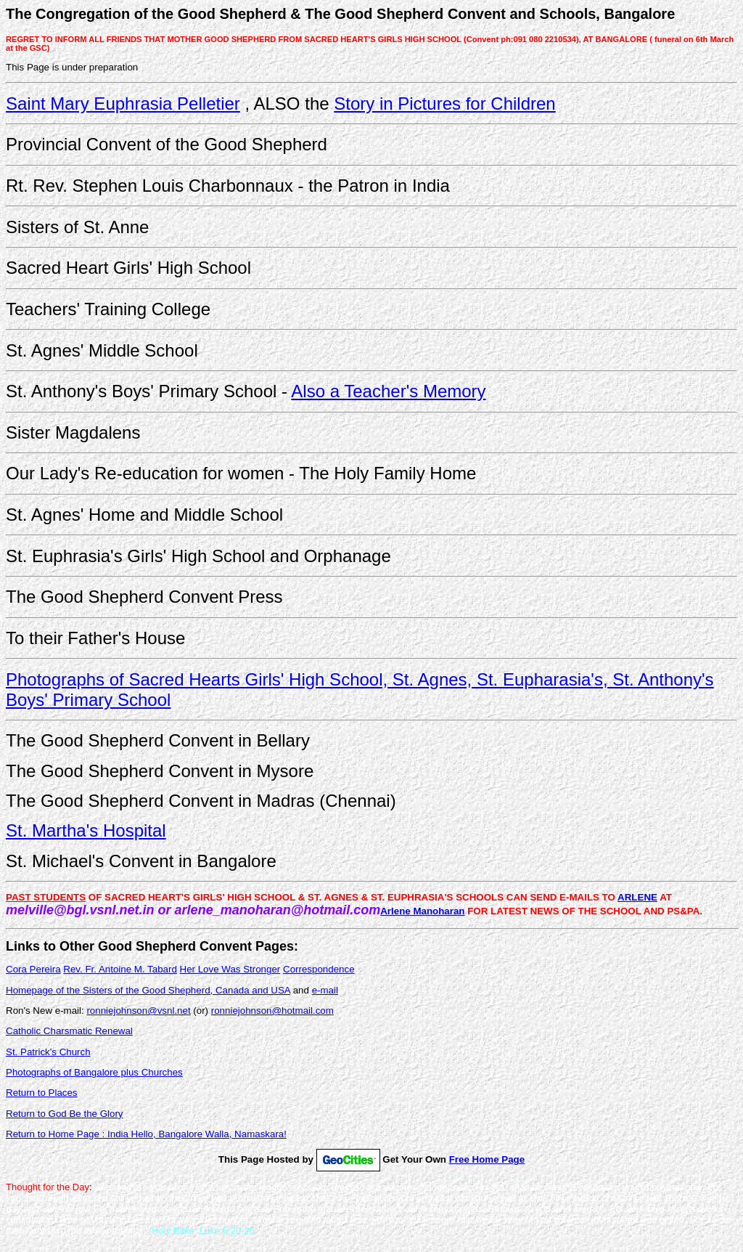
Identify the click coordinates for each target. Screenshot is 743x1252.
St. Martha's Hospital (86, 830)
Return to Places (42, 1092)
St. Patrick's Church (48, 1051)
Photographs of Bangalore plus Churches (94, 1072)
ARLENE (637, 897)
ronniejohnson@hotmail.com (272, 1010)
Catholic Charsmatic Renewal (69, 1030)
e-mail (325, 990)
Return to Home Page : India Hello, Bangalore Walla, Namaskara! (146, 1134)
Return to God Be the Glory (64, 1113)
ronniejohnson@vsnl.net (138, 1010)
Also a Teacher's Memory (388, 391)
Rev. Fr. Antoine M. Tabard (120, 969)
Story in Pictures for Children (444, 103)
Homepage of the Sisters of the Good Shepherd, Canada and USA (148, 990)
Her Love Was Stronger (230, 969)
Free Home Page (487, 1159)
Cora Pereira (33, 969)
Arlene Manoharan (422, 911)
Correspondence (319, 969)
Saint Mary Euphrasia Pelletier (123, 103)
